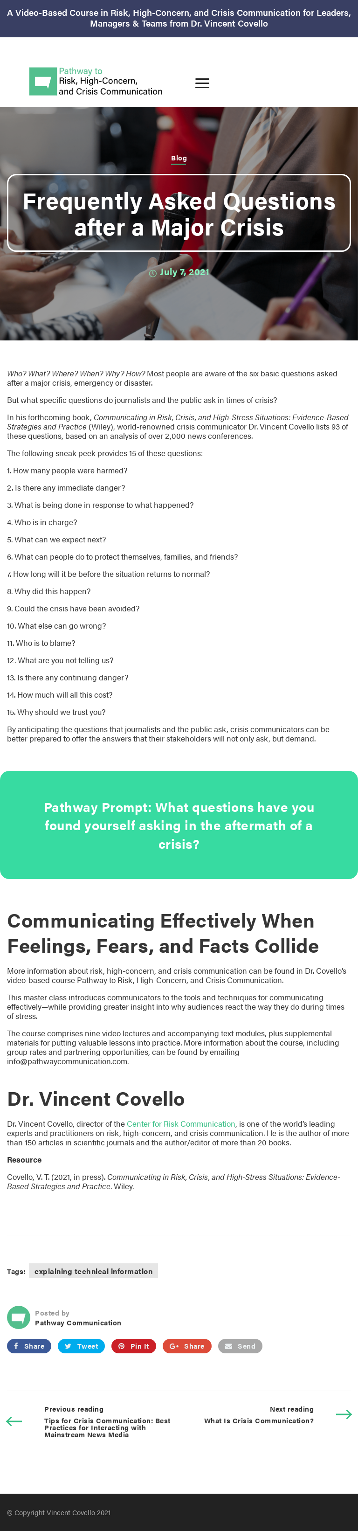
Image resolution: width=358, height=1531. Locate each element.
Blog (179, 157)
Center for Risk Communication (181, 1123)
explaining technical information (93, 1271)
